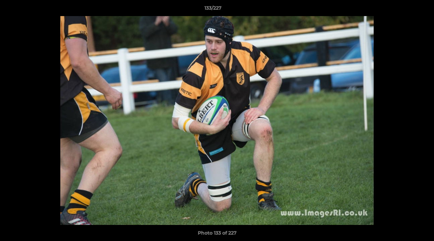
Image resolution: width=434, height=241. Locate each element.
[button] (406, 10)
